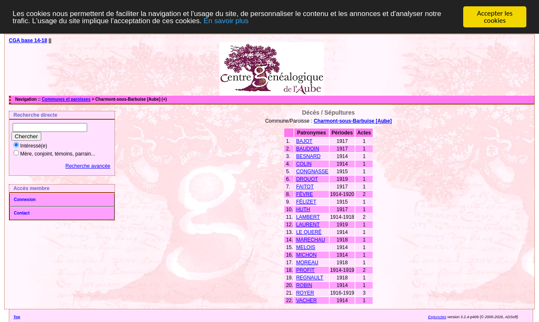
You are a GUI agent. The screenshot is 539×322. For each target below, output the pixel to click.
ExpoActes (437, 317)
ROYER (305, 293)
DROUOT (307, 179)
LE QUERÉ (309, 232)
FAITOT (305, 187)
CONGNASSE (312, 171)
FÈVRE (304, 194)
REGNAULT (309, 278)
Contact (21, 213)
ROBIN (304, 285)
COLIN (304, 164)
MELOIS (305, 247)
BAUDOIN (307, 149)
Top (16, 317)
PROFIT (305, 270)
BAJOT (304, 141)
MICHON (306, 255)
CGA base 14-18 (28, 40)
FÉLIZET (306, 202)
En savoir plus (225, 20)
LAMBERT (308, 217)
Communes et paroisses (66, 99)
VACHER (306, 300)
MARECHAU (310, 240)
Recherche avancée (87, 166)
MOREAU (307, 263)
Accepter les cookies (494, 17)
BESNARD (308, 156)
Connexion (25, 199)
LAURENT (308, 225)
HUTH (303, 209)
